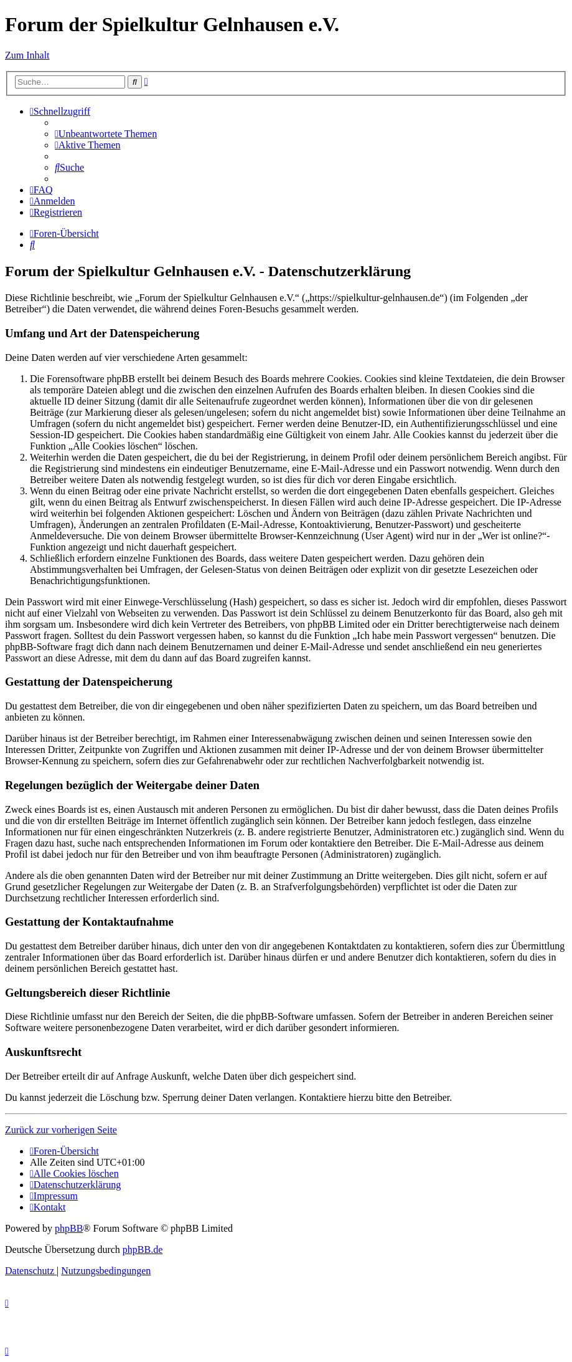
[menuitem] (106, 133)
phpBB (69, 1228)
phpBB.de (142, 1249)
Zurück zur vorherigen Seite (61, 1130)
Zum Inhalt (27, 55)
